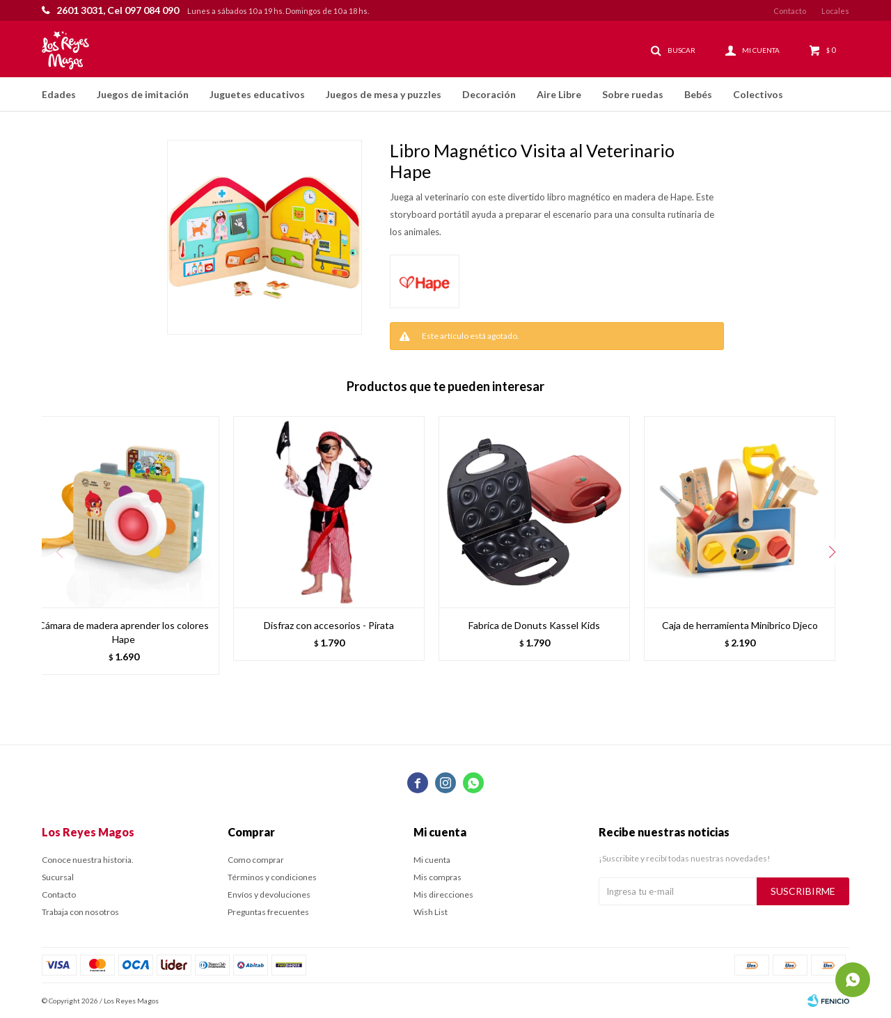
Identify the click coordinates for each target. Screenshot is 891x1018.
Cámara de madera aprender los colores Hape (123, 632)
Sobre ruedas (632, 94)
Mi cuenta (431, 859)
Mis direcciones (443, 894)
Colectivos (758, 94)
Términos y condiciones (272, 877)
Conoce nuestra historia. (88, 859)
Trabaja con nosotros (80, 912)
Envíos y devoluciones (269, 894)
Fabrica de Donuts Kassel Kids (534, 625)
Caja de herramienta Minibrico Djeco (740, 625)
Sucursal (58, 877)
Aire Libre (559, 94)
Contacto (789, 10)
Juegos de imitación (143, 94)
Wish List (430, 912)
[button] (831, 552)
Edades (59, 94)
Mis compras (437, 877)
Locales (835, 10)
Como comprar (256, 859)
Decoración (489, 94)
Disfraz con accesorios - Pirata (329, 625)
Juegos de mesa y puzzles (383, 94)
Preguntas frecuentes (268, 912)
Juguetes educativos (257, 94)
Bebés (698, 94)
